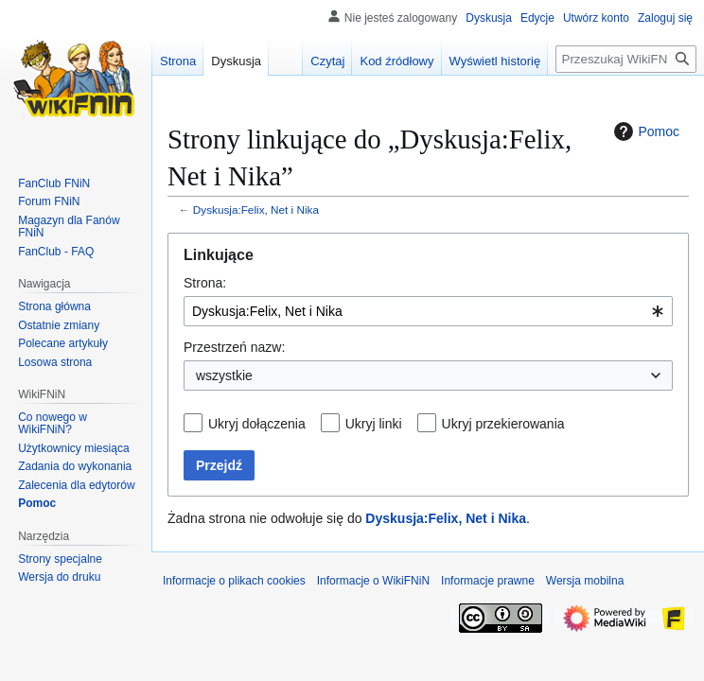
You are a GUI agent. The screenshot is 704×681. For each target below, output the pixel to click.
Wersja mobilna (585, 580)
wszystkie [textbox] (224, 375)
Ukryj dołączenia (257, 423)
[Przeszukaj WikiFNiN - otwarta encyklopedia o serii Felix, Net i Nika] (625, 59)
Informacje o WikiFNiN (373, 580)
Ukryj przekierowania (503, 423)
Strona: (205, 282)
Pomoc (644, 131)
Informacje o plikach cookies (234, 580)
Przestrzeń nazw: (234, 347)
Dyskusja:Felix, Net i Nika (256, 209)
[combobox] (428, 311)
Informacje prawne (488, 580)
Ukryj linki (373, 423)
